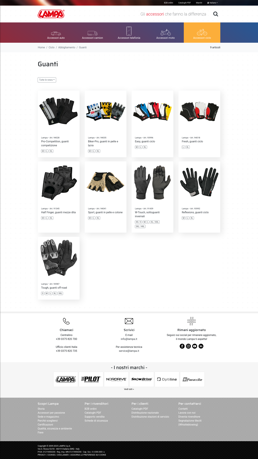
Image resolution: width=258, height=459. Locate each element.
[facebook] (182, 347)
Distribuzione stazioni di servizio (150, 416)
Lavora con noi (186, 412)
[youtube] (194, 347)
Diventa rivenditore (189, 416)
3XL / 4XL (140, 226)
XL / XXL (154, 222)
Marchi (199, 3)
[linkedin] (200, 347)
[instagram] (188, 347)
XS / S (138, 222)
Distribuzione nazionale (145, 412)
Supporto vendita (94, 416)
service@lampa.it (129, 350)
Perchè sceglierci (48, 420)
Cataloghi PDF (184, 3)
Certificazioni (45, 424)
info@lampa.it (129, 339)
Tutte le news (46, 80)
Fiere (40, 432)
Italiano (211, 3)
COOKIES (51, 455)
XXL (60, 293)
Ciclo (52, 47)
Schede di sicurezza (96, 420)
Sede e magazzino (48, 416)
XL (51, 151)
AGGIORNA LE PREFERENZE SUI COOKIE (88, 455)
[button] (56, 32)
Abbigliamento (66, 47)
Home (41, 47)
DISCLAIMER (63, 455)
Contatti (183, 408)
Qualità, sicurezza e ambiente (55, 428)
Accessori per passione (51, 412)
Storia (41, 408)
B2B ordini (168, 3)
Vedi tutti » (129, 389)
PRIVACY (42, 455)
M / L (146, 222)
